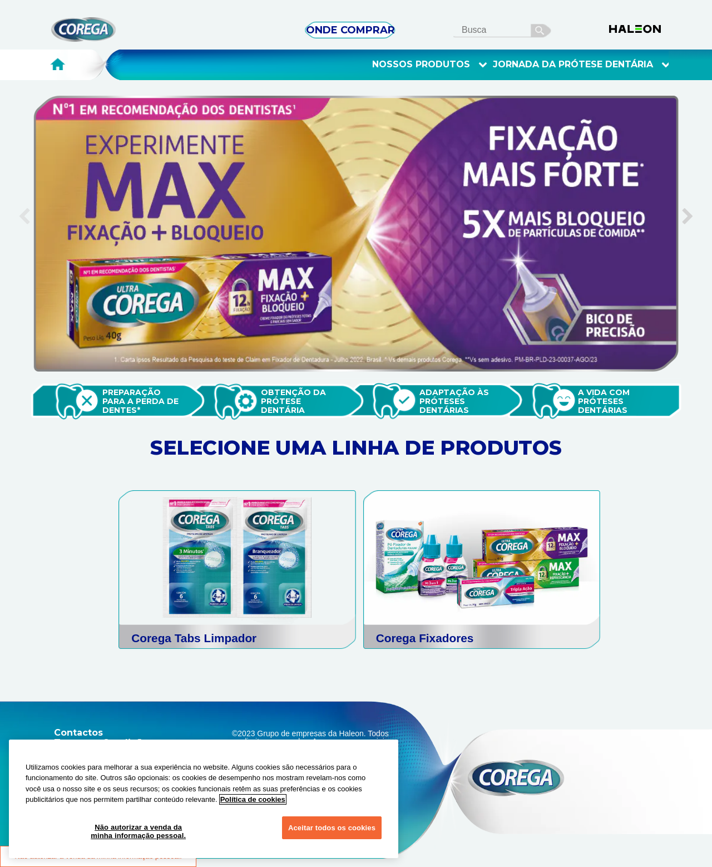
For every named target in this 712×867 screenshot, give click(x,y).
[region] (203, 799)
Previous (22, 202)
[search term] (506, 30)
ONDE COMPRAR (350, 30)
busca (541, 29)
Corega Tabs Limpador (193, 638)
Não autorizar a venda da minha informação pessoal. (138, 831)
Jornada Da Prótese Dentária (581, 64)
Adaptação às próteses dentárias (455, 401)
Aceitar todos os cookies (331, 828)
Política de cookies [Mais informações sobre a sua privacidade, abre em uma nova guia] (252, 799)
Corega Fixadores (425, 638)
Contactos (78, 732)
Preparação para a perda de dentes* (141, 401)
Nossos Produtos (429, 64)
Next (689, 202)
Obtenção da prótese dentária (294, 401)
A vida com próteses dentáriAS (605, 401)
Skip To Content (27, 23)
